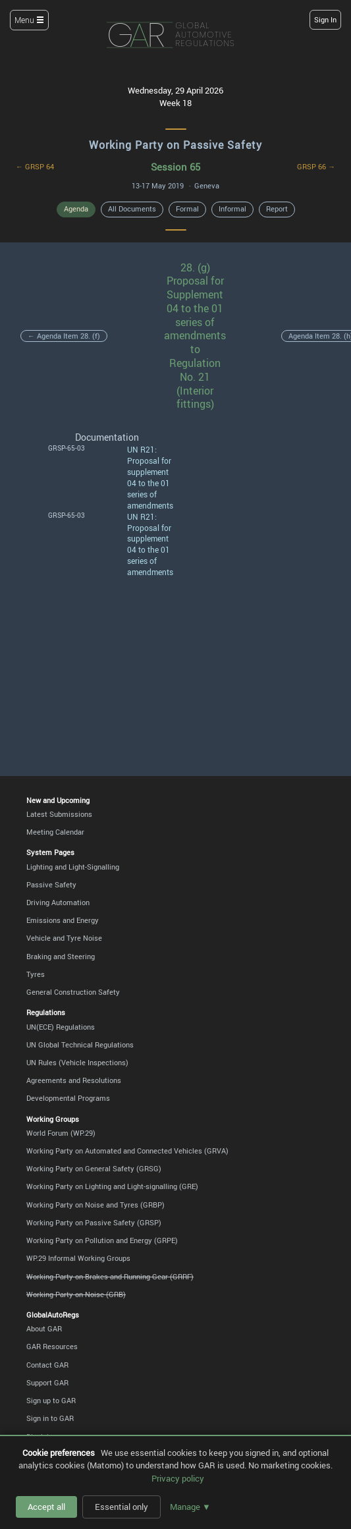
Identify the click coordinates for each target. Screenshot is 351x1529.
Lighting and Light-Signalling (72, 867)
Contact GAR (47, 1365)
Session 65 (175, 166)
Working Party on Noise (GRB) (76, 1294)
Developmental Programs (68, 1098)
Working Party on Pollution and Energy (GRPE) (102, 1240)
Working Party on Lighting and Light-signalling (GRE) (112, 1186)
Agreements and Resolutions (73, 1080)
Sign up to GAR (51, 1400)
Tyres (35, 974)
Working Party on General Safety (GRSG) (93, 1168)
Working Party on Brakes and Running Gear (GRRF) (110, 1276)
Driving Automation (58, 902)
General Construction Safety (73, 992)
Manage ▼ (190, 1507)
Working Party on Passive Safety (175, 145)
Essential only (121, 1507)
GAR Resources (52, 1346)
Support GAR (47, 1382)
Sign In (325, 19)
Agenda (76, 208)
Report (277, 208)
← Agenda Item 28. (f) (64, 336)
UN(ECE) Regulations (60, 1027)
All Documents (132, 208)
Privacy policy (177, 1478)
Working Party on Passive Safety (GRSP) (93, 1222)
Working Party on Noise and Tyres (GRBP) (95, 1204)
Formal (187, 208)
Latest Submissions (59, 814)
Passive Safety (51, 884)
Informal (232, 208)
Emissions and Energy (62, 920)
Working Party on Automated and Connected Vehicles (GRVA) (127, 1150)
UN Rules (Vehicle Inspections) (77, 1062)
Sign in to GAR (50, 1418)
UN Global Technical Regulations (80, 1044)
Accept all (46, 1507)
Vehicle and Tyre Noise (64, 938)
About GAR (44, 1328)
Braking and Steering (60, 956)
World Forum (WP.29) (60, 1133)
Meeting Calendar (55, 832)
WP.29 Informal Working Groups (78, 1258)
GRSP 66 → (316, 166)
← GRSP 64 (35, 166)
